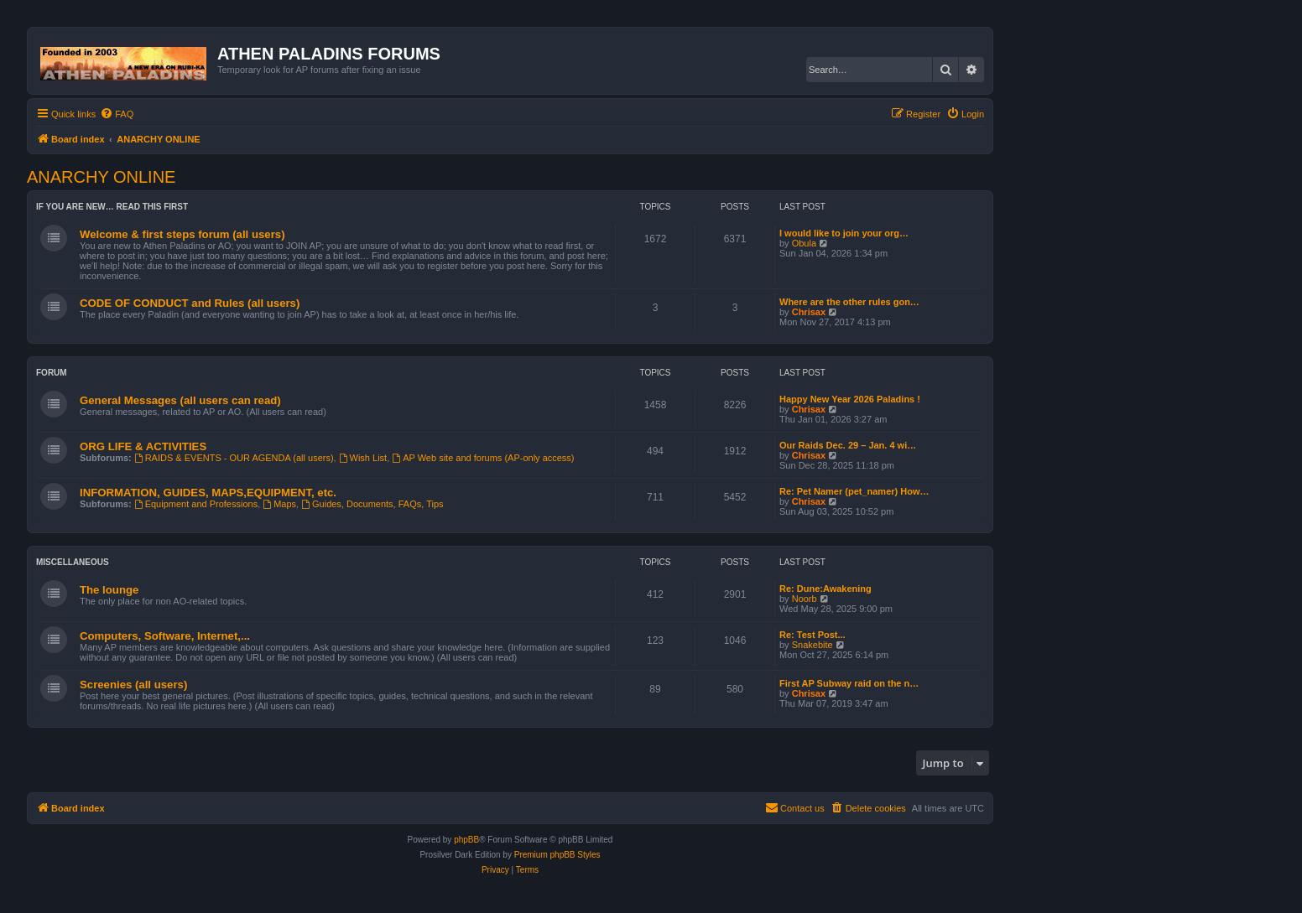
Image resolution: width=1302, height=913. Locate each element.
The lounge (109, 590)
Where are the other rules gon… (849, 302)
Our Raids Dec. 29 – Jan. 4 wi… (847, 445)
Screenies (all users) (133, 684)
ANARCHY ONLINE (101, 177)
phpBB (466, 839)
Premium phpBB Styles (557, 854)
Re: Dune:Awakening (825, 589)
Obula (804, 243)
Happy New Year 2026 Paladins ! (849, 399)
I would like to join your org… (844, 233)
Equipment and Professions (196, 504)
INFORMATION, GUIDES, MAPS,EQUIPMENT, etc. (208, 492)
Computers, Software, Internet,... (165, 636)
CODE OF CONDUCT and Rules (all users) (189, 303)
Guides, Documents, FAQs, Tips (372, 504)
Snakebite (812, 645)
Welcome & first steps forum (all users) (182, 234)
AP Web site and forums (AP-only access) (483, 458)
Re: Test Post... (812, 635)
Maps (279, 504)
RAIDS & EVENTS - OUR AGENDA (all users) (234, 458)
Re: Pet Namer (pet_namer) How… (854, 491)
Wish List (363, 458)
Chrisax (808, 312)
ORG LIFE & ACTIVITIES (143, 446)
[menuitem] (116, 114)
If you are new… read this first (112, 206)
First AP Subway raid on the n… (849, 683)
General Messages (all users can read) (180, 400)
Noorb (804, 599)
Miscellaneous (72, 562)
